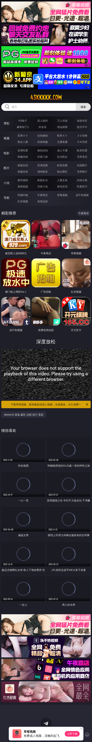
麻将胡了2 (23, 127)
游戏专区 (82, 120)
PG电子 (22, 120)
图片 (7, 168)
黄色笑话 (62, 186)
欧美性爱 (82, 150)
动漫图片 (82, 165)
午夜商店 (42, 195)
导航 (7, 198)
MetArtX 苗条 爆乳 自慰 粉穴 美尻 (23, 414)
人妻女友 (62, 180)
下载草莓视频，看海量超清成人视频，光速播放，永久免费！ (50, 404)
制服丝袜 (23, 156)
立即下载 (72, 733)
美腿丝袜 (23, 171)
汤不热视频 (82, 195)
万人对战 (62, 120)
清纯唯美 (42, 171)
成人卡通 (62, 150)
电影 (7, 153)
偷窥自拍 (23, 165)
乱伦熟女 (62, 156)
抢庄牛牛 (82, 127)
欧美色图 (62, 165)
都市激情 (23, 180)
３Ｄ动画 (82, 135)
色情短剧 (42, 201)
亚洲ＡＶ (23, 135)
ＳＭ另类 (82, 142)
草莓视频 (62, 195)
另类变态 (82, 156)
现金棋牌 (62, 127)
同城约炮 (23, 195)
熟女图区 (62, 171)
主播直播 (62, 142)
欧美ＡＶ (62, 135)
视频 (7, 138)
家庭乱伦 (42, 180)
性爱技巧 (82, 186)
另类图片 (82, 171)
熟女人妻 (23, 142)
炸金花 (42, 127)
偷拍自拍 (42, 150)
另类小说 (42, 186)
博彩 (7, 123)
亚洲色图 (42, 165)
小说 (7, 183)
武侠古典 (82, 180)
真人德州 (42, 120)
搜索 (83, 107)
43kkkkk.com (46, 97)
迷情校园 (23, 186)
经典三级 (42, 156)
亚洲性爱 (23, 150)
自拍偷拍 (42, 135)
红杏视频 (23, 201)
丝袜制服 (42, 142)
